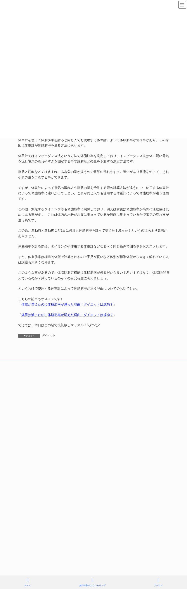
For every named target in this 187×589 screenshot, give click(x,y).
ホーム (27, 582)
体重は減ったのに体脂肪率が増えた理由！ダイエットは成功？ (67, 315)
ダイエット (48, 335)
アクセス (158, 582)
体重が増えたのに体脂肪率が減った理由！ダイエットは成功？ (67, 304)
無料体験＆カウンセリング (92, 582)
